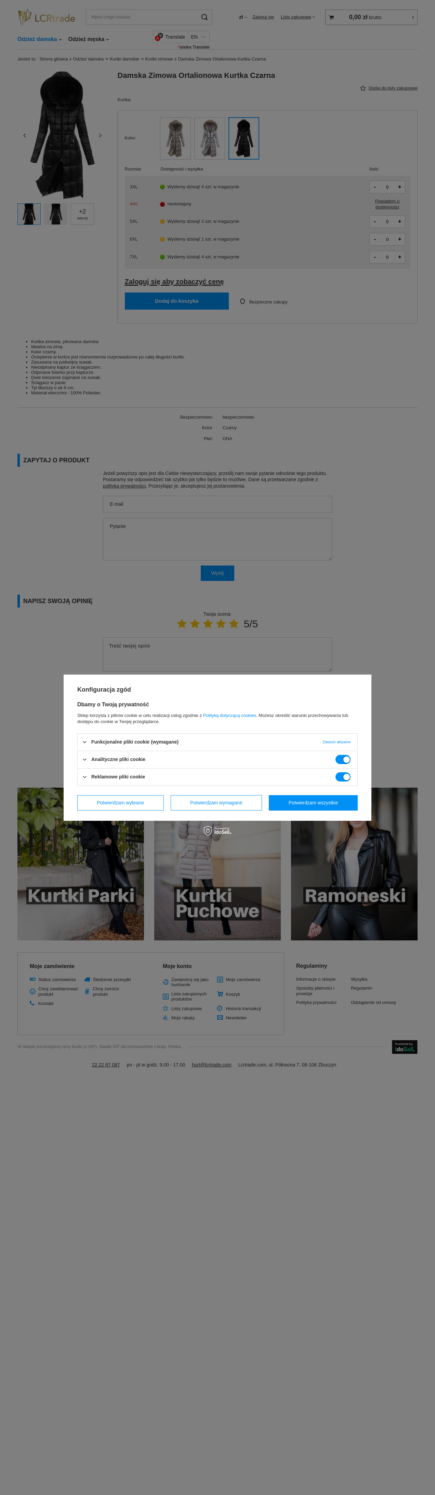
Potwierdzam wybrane (120, 802)
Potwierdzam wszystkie (313, 802)
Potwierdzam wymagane (216, 802)
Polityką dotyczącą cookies (229, 715)
